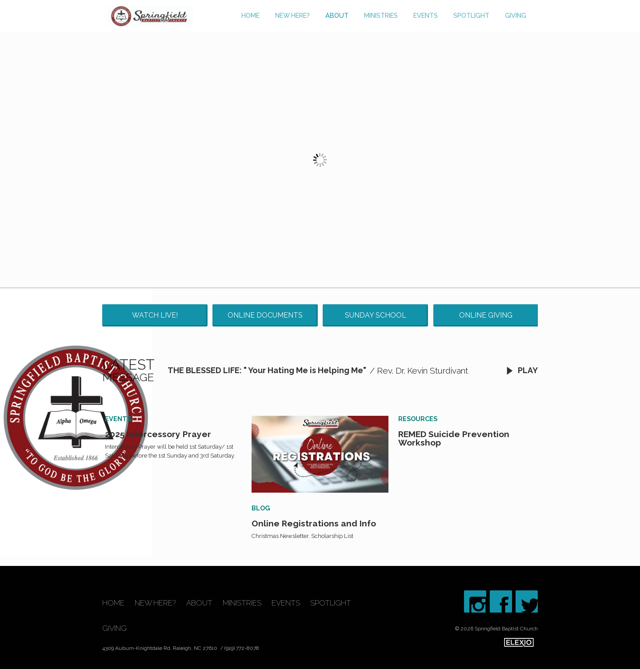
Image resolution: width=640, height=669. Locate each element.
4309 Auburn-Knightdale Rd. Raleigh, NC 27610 (160, 648)
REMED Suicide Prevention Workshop (453, 438)
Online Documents (265, 315)
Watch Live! (155, 315)
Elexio (519, 642)
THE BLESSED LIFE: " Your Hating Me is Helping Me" (267, 370)
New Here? (292, 15)
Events (425, 15)
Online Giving (485, 315)
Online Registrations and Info (314, 523)
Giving (515, 15)
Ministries (381, 15)
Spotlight (471, 15)
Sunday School (375, 315)
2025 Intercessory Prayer (158, 434)
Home (250, 15)
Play (522, 370)
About (336, 15)
